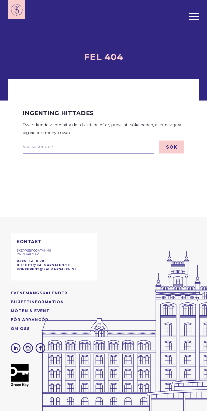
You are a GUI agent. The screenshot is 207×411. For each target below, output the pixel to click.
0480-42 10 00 (30, 261)
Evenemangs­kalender (39, 292)
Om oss (20, 328)
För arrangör (30, 319)
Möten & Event (30, 310)
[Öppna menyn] (194, 16)
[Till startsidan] (16, 9)
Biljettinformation (37, 301)
